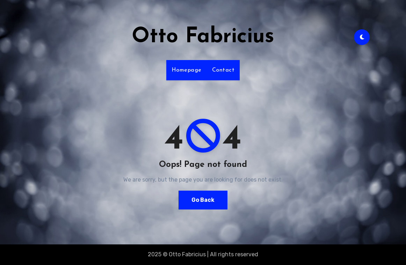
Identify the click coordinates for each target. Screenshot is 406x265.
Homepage (187, 70)
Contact (223, 70)
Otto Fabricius (203, 37)
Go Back (203, 200)
